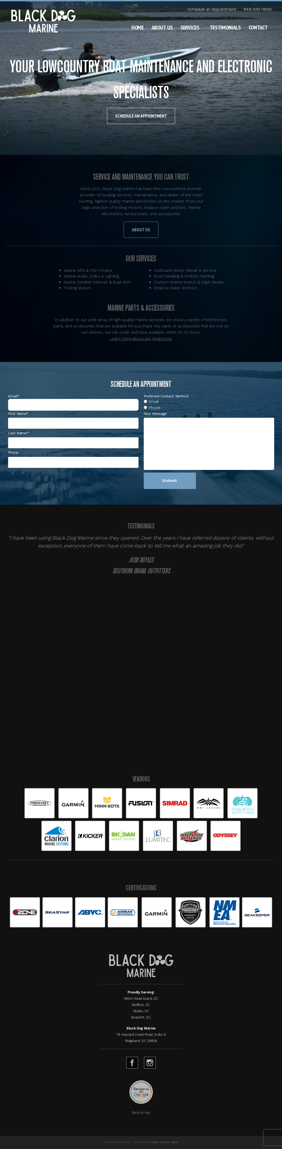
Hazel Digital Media (165, 1142)
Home (137, 27)
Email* (14, 396)
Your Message (155, 413)
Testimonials (225, 27)
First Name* (18, 413)
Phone (13, 452)
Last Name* (18, 433)
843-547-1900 (257, 9)
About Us (162, 27)
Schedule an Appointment (212, 9)
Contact (258, 27)
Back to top (141, 1113)
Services (190, 27)
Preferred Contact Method (166, 396)
